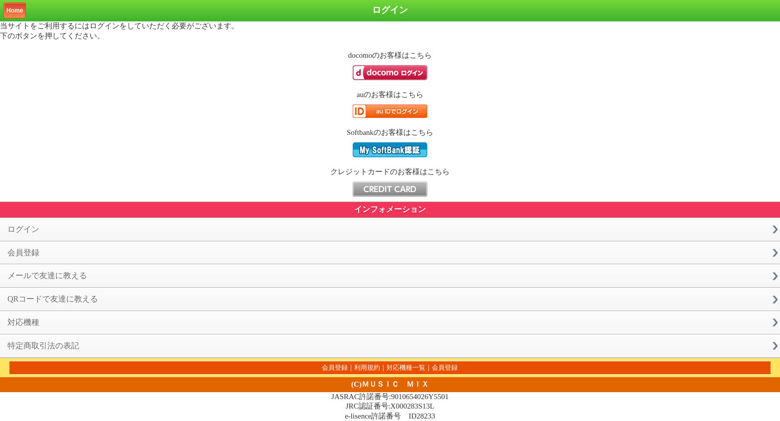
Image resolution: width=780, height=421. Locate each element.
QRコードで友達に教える (52, 299)
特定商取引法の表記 (43, 345)
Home (14, 10)
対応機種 (23, 322)
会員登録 (23, 252)
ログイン (23, 229)
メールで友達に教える (47, 275)
